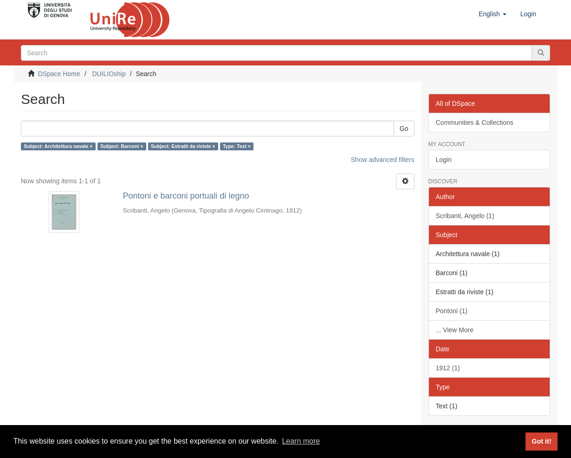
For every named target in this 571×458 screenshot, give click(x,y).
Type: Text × (237, 146)
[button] (492, 14)
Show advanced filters (383, 159)
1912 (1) (448, 368)
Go (404, 128)
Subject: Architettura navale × (58, 146)
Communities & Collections (474, 122)
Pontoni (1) (451, 311)
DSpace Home (59, 73)
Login (444, 159)
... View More (455, 330)
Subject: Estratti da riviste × (183, 146)
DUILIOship (108, 73)
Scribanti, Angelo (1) (465, 215)
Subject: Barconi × (121, 146)
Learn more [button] (301, 441)
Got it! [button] (541, 441)
